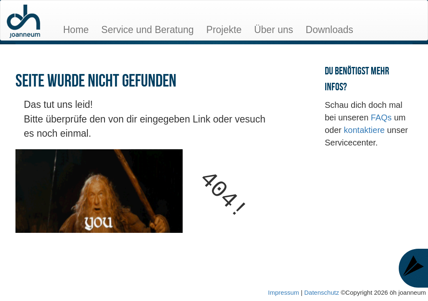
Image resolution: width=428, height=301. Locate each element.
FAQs (382, 117)
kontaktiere (365, 130)
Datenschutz (322, 292)
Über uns (273, 29)
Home (76, 29)
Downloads (329, 29)
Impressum (283, 292)
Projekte (224, 29)
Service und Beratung (147, 29)
